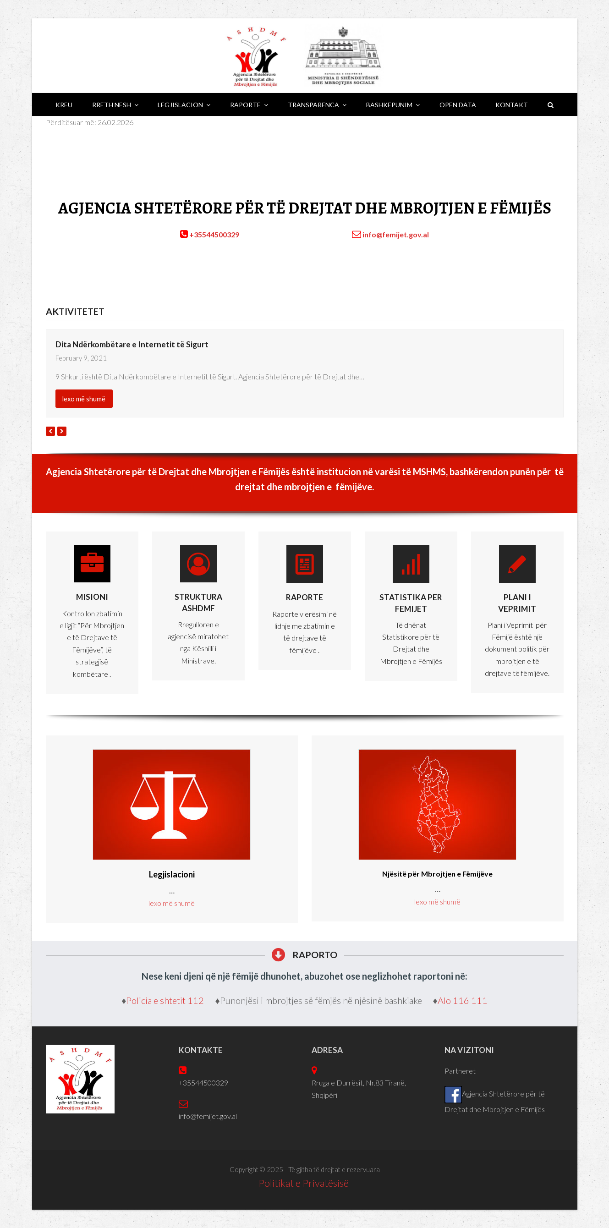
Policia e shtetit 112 (166, 1000)
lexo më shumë (83, 399)
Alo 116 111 (463, 1000)
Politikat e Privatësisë (304, 1183)
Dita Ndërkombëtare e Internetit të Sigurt (131, 344)
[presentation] (50, 431)
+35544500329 (214, 234)
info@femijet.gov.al (395, 234)
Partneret (460, 1070)
